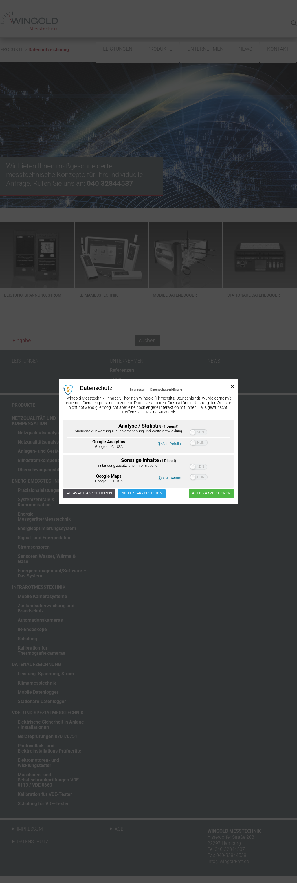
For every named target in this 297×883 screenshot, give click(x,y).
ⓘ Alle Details (169, 444)
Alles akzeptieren (211, 493)
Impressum (138, 389)
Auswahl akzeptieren (89, 493)
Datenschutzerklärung (166, 389)
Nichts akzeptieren (141, 493)
